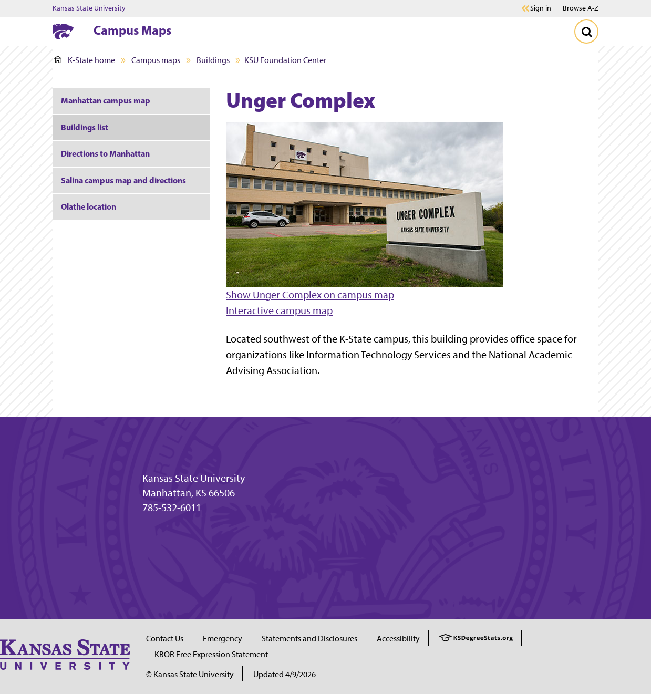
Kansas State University (89, 8)
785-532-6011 (171, 507)
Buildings (213, 60)
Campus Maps (132, 30)
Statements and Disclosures (309, 639)
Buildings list (84, 127)
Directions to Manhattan (105, 153)
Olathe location (88, 206)
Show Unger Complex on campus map (310, 294)
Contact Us (164, 639)
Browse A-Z (580, 8)
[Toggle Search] (586, 31)
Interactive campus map (279, 310)
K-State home (84, 60)
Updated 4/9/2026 (284, 674)
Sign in (540, 8)
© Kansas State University (190, 674)
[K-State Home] (63, 31)
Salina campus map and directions (123, 180)
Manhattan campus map (105, 100)
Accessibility (398, 639)
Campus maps (155, 60)
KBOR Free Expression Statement (211, 654)
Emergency (222, 639)
